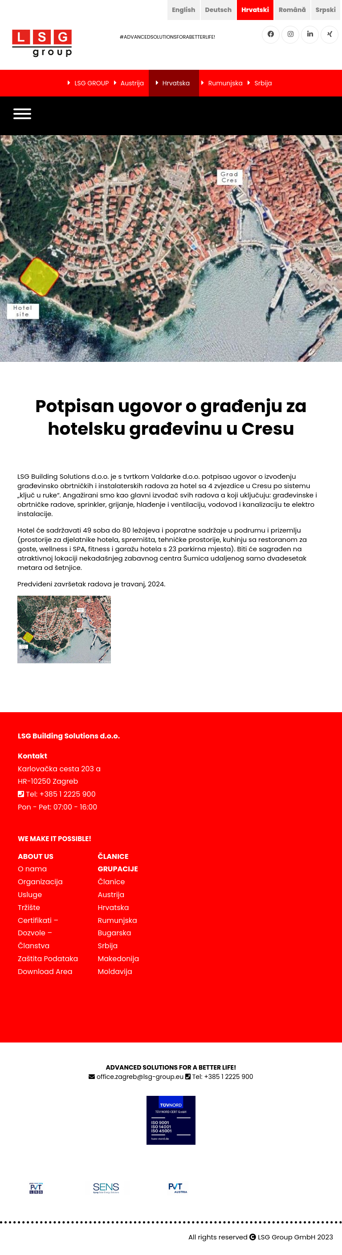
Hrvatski (254, 9)
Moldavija (115, 971)
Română (291, 9)
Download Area (45, 971)
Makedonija (118, 959)
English (182, 9)
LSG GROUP (91, 83)
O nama (32, 869)
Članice (111, 882)
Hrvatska (176, 83)
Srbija (263, 83)
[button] (22, 116)
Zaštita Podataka (48, 959)
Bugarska (114, 933)
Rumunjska (225, 83)
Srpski (325, 9)
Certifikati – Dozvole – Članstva (38, 933)
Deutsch (217, 9)
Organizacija (40, 882)
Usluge (30, 895)
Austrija (132, 83)
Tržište (29, 907)
